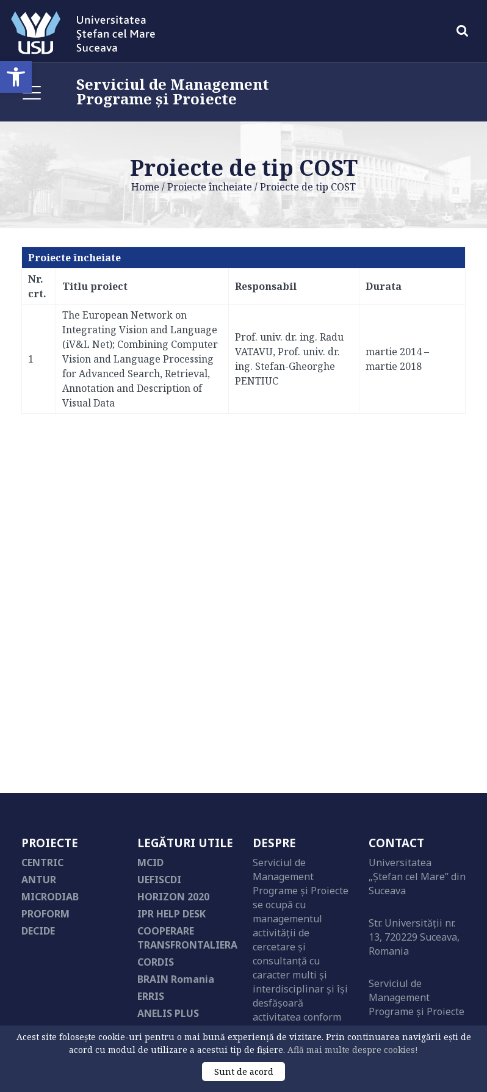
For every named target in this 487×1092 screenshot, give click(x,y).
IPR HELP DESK (171, 913)
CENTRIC (42, 862)
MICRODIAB (50, 896)
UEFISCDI (159, 879)
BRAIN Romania (175, 979)
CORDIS (155, 962)
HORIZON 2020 (173, 896)
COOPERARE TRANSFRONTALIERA (187, 938)
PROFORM (45, 913)
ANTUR (38, 879)
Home (145, 186)
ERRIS (150, 996)
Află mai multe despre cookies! (352, 1049)
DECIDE (38, 931)
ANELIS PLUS (168, 1013)
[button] (16, 77)
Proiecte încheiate (209, 186)
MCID (150, 862)
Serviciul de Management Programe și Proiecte (172, 91)
